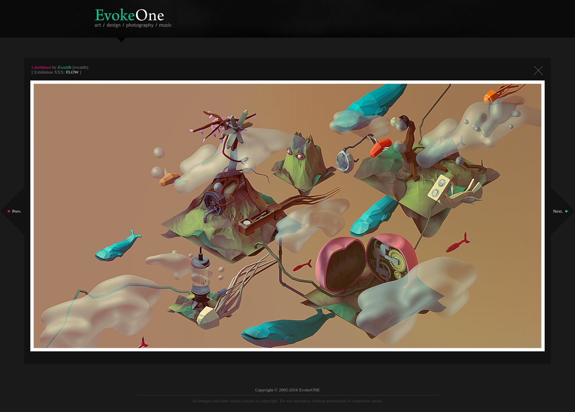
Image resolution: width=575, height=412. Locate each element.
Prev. (16, 211)
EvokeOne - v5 (134, 16)
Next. (558, 211)
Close (538, 70)
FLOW (72, 72)
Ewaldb (65, 67)
